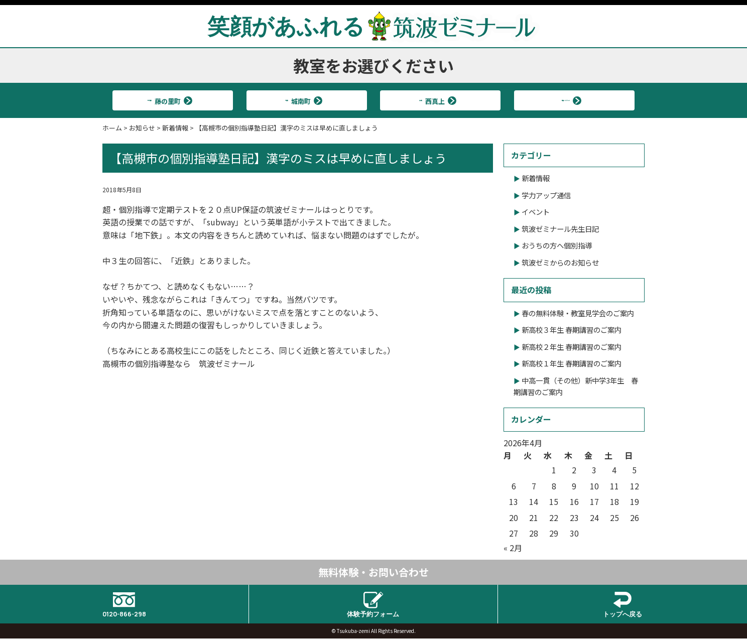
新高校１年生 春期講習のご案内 (571, 363)
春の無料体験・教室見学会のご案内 (578, 313)
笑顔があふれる (373, 26)
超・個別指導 (126, 209)
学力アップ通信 (546, 195)
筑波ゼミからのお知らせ (560, 262)
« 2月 (513, 548)
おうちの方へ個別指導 (557, 245)
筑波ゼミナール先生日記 (560, 228)
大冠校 (302, 100)
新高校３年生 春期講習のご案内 (571, 329)
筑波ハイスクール (570, 100)
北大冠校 (168, 100)
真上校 (436, 100)
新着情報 (536, 178)
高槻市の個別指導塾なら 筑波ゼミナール (178, 363)
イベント (536, 211)
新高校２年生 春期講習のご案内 (571, 346)
